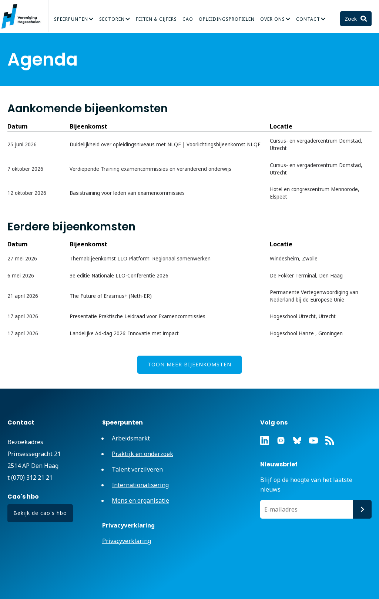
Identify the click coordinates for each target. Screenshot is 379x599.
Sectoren (112, 19)
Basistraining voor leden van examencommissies (127, 193)
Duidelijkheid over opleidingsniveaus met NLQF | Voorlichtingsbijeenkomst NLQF (165, 144)
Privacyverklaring (126, 541)
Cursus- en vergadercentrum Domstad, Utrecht (316, 144)
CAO (187, 19)
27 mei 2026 (22, 258)
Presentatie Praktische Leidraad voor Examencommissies (137, 316)
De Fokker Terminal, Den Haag (306, 275)
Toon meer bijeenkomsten (189, 364)
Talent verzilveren (137, 469)
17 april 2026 (22, 316)
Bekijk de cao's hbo (40, 512)
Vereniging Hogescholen (24, 16)
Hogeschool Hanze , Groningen (306, 333)
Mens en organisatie (140, 500)
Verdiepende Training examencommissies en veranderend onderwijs (150, 169)
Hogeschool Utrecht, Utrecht (303, 316)
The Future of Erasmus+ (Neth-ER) (111, 296)
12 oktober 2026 (26, 193)
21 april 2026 (22, 296)
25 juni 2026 (22, 144)
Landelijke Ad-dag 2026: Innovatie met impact (124, 333)
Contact (308, 19)
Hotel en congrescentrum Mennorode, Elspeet (314, 193)
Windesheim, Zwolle (294, 258)
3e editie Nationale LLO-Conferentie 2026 (119, 275)
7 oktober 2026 (25, 169)
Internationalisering (140, 485)
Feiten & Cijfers (156, 19)
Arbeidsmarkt (131, 438)
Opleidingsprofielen (227, 19)
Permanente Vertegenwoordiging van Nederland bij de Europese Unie (314, 296)
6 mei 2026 (20, 275)
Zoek (351, 18)
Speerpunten (71, 19)
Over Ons (272, 19)
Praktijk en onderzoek (142, 454)
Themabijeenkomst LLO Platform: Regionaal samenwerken (140, 258)
